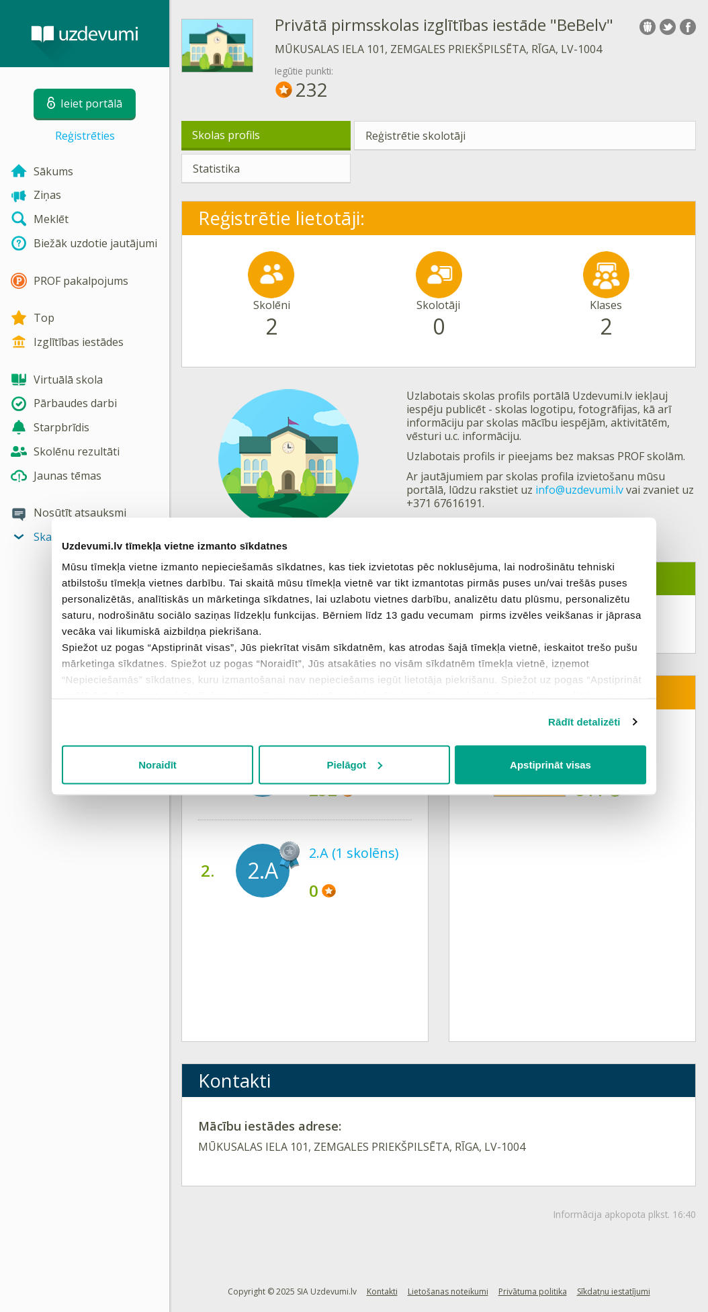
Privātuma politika (532, 1291)
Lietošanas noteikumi (448, 1291)
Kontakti (382, 1291)
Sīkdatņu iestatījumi (613, 1291)
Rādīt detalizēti (584, 722)
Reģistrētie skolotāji (415, 135)
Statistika (216, 168)
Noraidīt (157, 764)
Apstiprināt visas (550, 764)
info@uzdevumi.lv (579, 489)
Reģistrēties (85, 135)
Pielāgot (354, 764)
